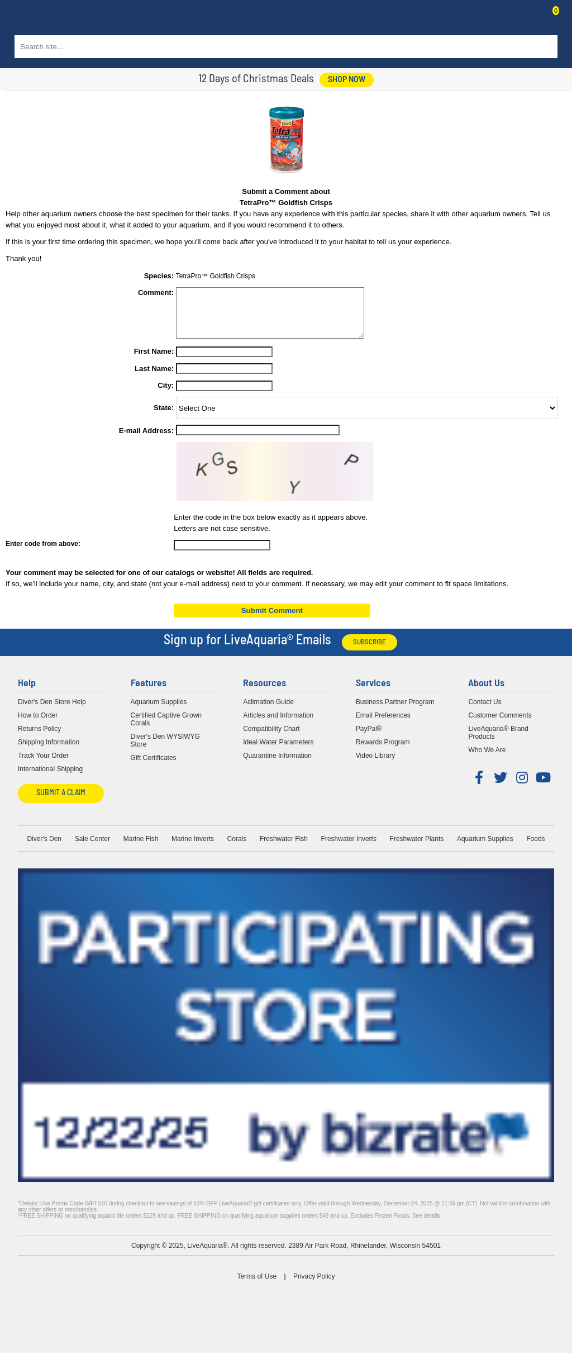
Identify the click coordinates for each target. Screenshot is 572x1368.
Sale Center (92, 849)
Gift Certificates (154, 768)
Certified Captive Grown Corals (166, 729)
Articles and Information (278, 725)
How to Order (38, 725)
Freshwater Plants (417, 849)
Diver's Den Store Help (52, 712)
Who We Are (487, 760)
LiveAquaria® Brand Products (498, 742)
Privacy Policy (314, 1286)
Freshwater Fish (284, 849)
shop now (346, 79)
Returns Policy (39, 739)
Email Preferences (383, 725)
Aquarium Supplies (159, 712)
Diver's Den (44, 849)
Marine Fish (141, 849)
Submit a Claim (60, 803)
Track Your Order (43, 766)
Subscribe (369, 652)
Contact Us (528, 20)
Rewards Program (383, 752)
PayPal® (369, 739)
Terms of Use (257, 1286)
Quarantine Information (277, 766)
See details (426, 1226)
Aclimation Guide (268, 712)
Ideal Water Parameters (278, 752)
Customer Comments (499, 725)
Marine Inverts (192, 849)
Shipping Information (48, 752)
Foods (535, 849)
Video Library (375, 766)
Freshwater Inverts (348, 849)
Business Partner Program (395, 712)
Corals (237, 849)
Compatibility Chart (271, 739)
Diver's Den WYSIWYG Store (165, 750)
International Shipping (50, 779)
